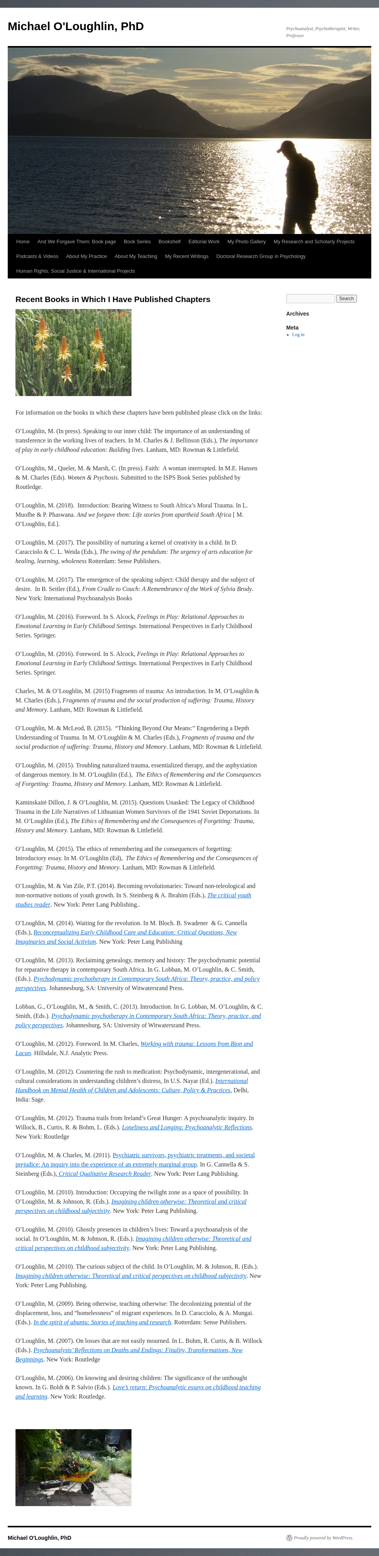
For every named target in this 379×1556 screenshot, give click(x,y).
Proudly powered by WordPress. (323, 1538)
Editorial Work (204, 241)
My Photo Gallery (246, 241)
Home (23, 241)
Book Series (137, 241)
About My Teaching (135, 256)
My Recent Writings (186, 256)
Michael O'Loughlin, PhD (76, 26)
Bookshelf (170, 241)
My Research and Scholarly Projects (314, 241)
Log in (298, 334)
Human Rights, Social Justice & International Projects (75, 271)
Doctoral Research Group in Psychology (261, 256)
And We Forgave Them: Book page (77, 241)
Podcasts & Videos (37, 256)
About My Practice (86, 256)
